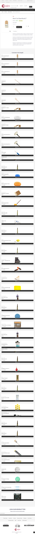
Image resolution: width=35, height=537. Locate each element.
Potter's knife (4, 152)
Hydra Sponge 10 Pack (5, 407)
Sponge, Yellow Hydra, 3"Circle (6, 240)
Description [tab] (15, 31)
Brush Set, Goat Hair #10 (5, 397)
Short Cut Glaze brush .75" (6, 71)
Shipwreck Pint (4, 496)
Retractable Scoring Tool (5, 268)
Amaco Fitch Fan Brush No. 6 (6, 134)
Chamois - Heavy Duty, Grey (6, 260)
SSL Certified (6, 525)
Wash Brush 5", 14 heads (5, 193)
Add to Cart (17, 74)
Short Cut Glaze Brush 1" (5, 55)
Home (2, 11)
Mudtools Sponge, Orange (5, 183)
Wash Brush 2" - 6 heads (5, 107)
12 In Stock (14, 24)
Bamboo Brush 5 (4, 388)
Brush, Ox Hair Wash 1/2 (5, 413)
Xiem (13, 16)
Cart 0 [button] (31, 6)
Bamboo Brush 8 (4, 307)
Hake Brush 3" (4, 90)
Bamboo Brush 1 (4, 230)
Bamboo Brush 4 (4, 433)
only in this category (14, 7)
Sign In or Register (30, 0)
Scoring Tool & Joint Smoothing (6, 487)
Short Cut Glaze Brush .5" (5, 63)
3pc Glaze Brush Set (5, 344)
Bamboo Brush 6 (4, 250)
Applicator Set (4, 220)
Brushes (6, 11)
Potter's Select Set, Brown (6, 459)
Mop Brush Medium (4, 348)
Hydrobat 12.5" (4, 469)
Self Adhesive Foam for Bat (6, 315)
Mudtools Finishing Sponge (6, 117)
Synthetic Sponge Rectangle (6, 287)
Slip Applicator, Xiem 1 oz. (5, 368)
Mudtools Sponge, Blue (5, 174)
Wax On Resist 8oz (4, 334)
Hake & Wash (10, 11)
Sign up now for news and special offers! (17, 511)
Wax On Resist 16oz (5, 297)
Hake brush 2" (4, 100)
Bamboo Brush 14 (4, 423)
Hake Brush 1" (4, 81)
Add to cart (19, 27)
